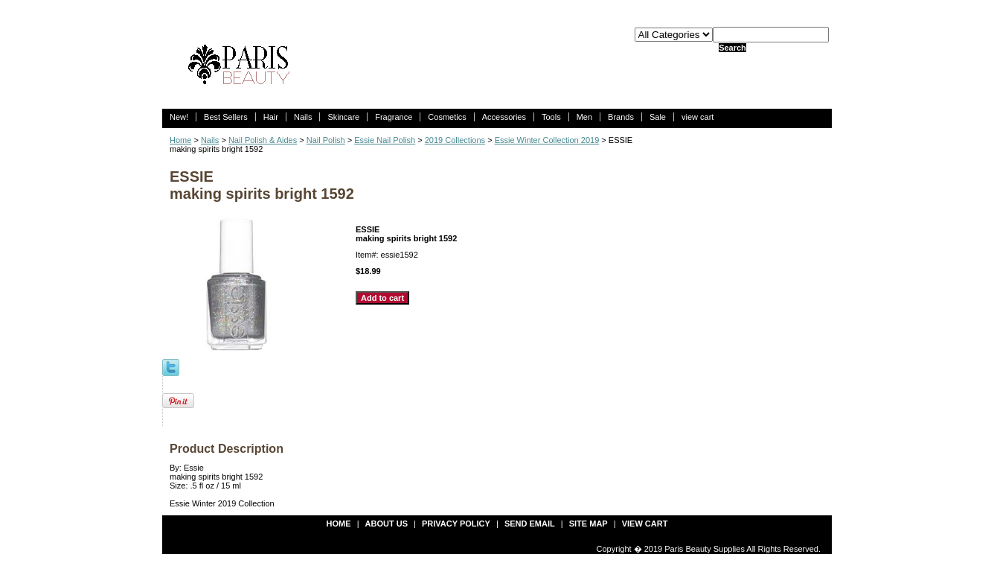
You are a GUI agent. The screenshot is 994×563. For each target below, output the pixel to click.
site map (588, 523)
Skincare (343, 116)
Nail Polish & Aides (262, 140)
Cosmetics (447, 116)
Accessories (504, 116)
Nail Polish (326, 140)
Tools (551, 116)
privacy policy (456, 523)
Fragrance (393, 116)
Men (584, 116)
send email (529, 523)
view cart (698, 116)
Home (180, 140)
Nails (303, 116)
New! (179, 116)
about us (386, 523)
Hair (270, 116)
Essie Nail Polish (384, 140)
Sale (658, 116)
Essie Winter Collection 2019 (547, 140)
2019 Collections (455, 140)
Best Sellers (226, 116)
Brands (621, 116)
